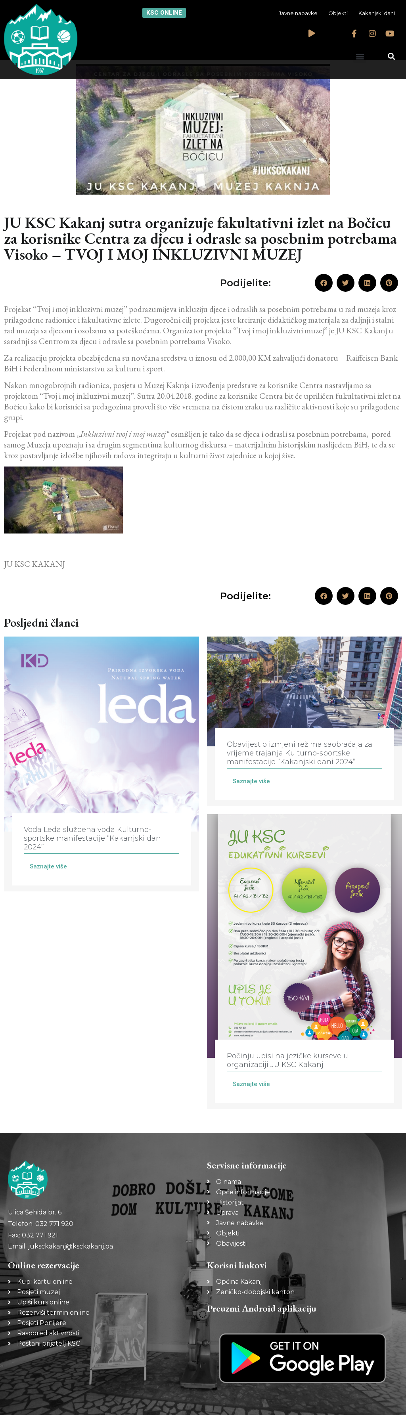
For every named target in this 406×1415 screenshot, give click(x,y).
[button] (359, 56)
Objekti (338, 13)
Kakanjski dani (376, 13)
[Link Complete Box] (101, 764)
